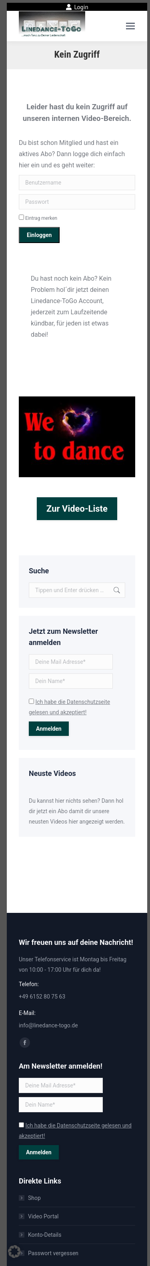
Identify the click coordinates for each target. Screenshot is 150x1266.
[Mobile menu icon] (130, 26)
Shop (34, 1198)
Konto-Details (44, 1235)
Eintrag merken (38, 218)
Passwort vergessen (53, 1253)
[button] (14, 1251)
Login (77, 7)
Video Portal (43, 1216)
